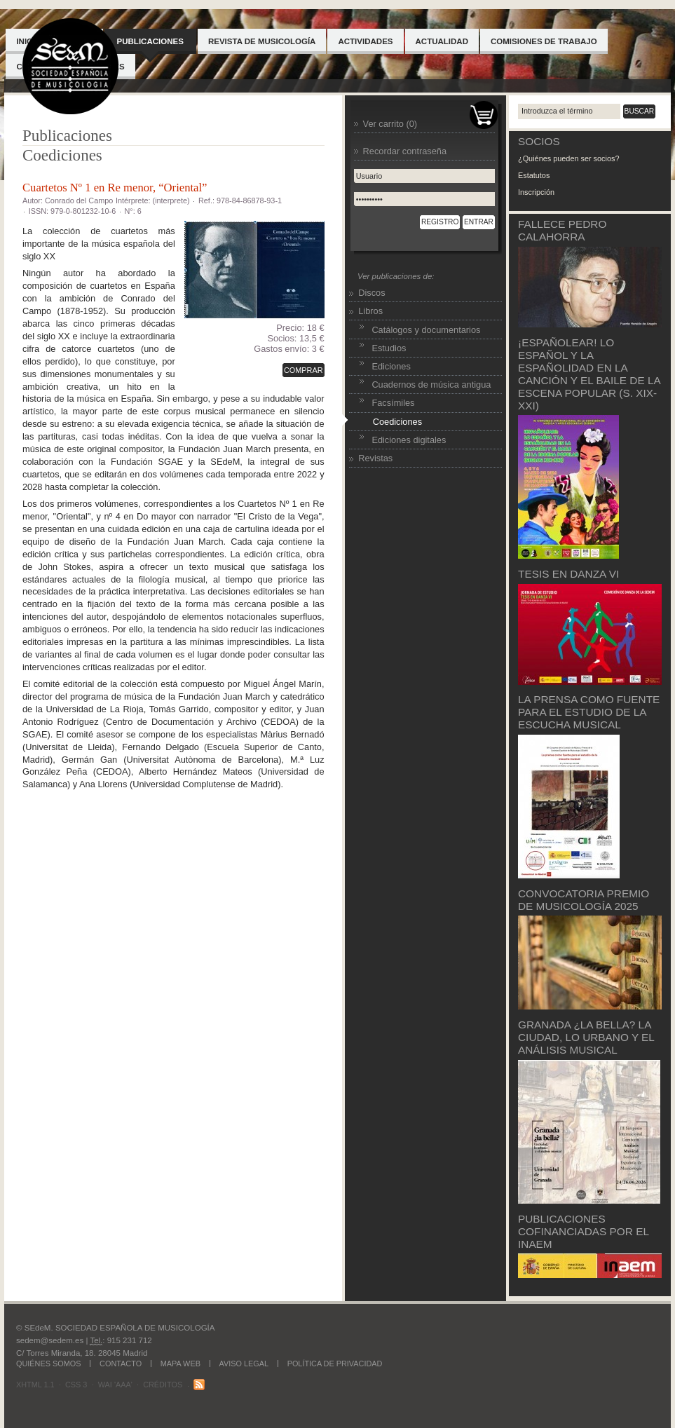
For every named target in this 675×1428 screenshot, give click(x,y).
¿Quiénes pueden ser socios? (568, 158)
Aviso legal (244, 1363)
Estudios (388, 348)
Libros (370, 311)
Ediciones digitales (408, 440)
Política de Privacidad (335, 1363)
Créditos (162, 1384)
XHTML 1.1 (35, 1384)
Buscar (640, 111)
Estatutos (534, 175)
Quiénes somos (48, 1363)
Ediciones (391, 366)
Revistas (375, 458)
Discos (371, 292)
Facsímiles (392, 402)
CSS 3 (76, 1384)
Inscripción (536, 192)
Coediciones (62, 155)
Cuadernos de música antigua (431, 384)
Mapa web (180, 1363)
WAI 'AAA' (115, 1384)
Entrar (478, 222)
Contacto (121, 1363)
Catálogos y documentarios (425, 330)
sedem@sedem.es (49, 1340)
